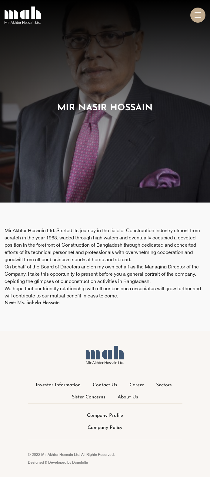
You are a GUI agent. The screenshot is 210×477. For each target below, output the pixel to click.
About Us (128, 397)
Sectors (164, 385)
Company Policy (105, 427)
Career (136, 385)
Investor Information (58, 385)
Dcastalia (80, 462)
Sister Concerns (88, 397)
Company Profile (105, 415)
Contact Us (105, 385)
